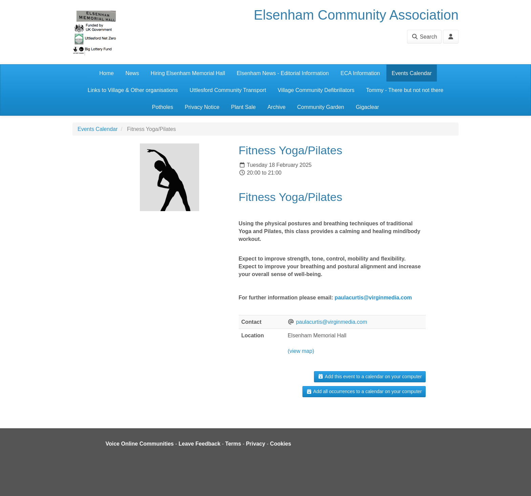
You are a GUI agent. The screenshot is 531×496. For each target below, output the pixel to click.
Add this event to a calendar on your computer (370, 376)
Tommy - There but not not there (404, 90)
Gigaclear (367, 107)
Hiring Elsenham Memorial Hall (188, 73)
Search (424, 37)
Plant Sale (243, 107)
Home (106, 73)
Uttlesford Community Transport (228, 90)
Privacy (255, 444)
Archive (276, 107)
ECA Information (360, 73)
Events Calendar (411, 73)
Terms (233, 444)
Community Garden (320, 107)
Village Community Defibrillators (316, 90)
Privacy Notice (202, 107)
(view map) (301, 351)
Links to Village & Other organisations (133, 90)
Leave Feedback (199, 444)
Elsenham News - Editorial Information (283, 73)
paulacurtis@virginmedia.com (373, 297)
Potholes (162, 107)
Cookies (280, 444)
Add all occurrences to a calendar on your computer (364, 391)
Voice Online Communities (140, 444)
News (132, 73)
